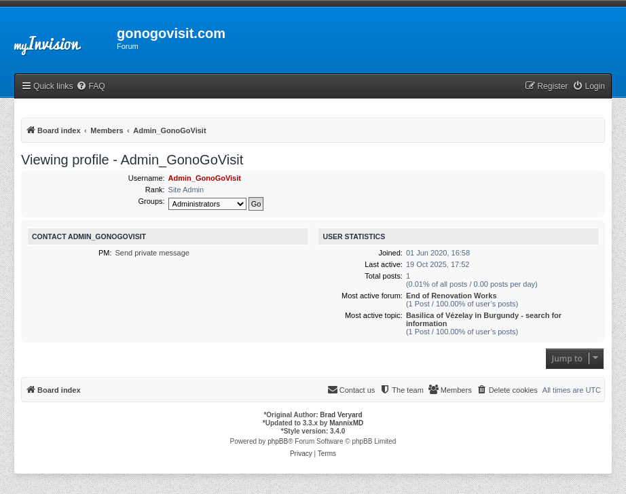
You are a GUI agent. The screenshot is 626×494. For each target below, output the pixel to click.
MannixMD (346, 423)
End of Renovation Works (451, 296)
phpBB (278, 441)
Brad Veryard (341, 415)
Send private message (152, 253)
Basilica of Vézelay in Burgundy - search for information (483, 319)
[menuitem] (90, 86)
